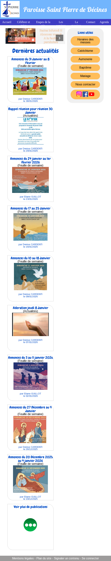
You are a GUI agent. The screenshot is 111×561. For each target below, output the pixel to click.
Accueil (6, 22)
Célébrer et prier (23, 23)
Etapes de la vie (43, 23)
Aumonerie (85, 59)
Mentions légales (23, 558)
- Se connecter (89, 558)
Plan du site (43, 558)
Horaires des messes (85, 41)
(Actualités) (30, 129)
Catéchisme (85, 50)
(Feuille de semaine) (30, 79)
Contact (90, 22)
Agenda (104, 22)
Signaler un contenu (66, 558)
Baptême (85, 67)
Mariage (85, 76)
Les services (61, 23)
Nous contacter (85, 84)
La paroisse (76, 23)
